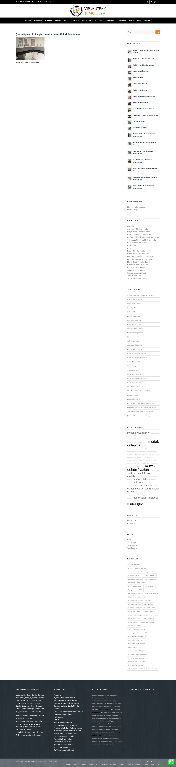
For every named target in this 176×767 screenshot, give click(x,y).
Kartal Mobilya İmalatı (134, 316)
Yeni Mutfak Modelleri (133, 370)
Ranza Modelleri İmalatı (136, 267)
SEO (48, 761)
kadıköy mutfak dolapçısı (134, 457)
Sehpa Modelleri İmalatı (136, 270)
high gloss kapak (145, 495)
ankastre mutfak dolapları (99, 724)
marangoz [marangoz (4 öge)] (148, 600)
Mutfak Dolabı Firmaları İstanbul (137, 357)
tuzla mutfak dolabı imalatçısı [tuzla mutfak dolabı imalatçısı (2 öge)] (136, 643)
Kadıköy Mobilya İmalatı (134, 312)
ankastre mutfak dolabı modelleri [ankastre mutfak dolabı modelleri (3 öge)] (137, 568)
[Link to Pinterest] (158, 2)
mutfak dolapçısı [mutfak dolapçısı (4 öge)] (133, 622)
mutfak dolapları (143, 501)
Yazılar (131, 542)
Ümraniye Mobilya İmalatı (134, 345)
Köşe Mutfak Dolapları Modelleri (136, 387)
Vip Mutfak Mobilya (29, 761)
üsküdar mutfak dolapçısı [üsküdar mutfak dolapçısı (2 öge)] (135, 665)
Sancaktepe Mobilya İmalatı (135, 328)
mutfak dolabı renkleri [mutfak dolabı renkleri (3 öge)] (134, 618)
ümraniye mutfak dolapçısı (149, 436)
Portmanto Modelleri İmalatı (137, 265)
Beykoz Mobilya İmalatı (134, 303)
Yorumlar (132, 545)
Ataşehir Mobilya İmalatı (134, 299)
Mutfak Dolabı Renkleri (134, 374)
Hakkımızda (131, 245)
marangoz (135, 504)
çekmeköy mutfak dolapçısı (135, 460)
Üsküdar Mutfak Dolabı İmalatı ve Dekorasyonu (141, 403)
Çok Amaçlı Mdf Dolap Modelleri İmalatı (142, 240)
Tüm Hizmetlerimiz (134, 276)
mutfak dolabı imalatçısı (145, 497)
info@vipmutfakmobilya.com (46, 2)
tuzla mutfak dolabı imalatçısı (148, 451)
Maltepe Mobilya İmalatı (134, 320)
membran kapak (147, 460)
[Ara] (152, 20)
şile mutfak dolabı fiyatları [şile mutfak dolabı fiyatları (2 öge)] (135, 668)
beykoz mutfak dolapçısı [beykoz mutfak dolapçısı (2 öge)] (135, 586)
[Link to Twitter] (151, 2)
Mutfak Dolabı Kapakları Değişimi (137, 378)
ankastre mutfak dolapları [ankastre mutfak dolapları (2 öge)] (135, 572)
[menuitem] (27, 20)
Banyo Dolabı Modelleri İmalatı (138, 232)
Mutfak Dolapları (133, 210)
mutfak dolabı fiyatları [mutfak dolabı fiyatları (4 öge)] (134, 611)
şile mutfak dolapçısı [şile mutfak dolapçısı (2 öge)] (151, 668)
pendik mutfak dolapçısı (150, 483)
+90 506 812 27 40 (25, 2)
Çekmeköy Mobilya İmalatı (135, 308)
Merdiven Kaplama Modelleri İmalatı (140, 259)
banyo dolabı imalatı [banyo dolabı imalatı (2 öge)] (151, 575)
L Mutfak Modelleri (132, 395)
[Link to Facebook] (147, 2)
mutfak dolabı (140, 479)
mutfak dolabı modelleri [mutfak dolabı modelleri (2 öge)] (151, 615)
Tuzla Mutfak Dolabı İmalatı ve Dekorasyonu (140, 411)
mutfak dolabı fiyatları (141, 468)
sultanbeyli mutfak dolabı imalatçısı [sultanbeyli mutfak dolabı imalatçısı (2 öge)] (138, 633)
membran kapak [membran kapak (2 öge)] (148, 604)
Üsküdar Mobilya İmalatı (134, 349)
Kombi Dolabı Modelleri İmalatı (138, 254)
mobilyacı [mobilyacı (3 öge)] (131, 607)
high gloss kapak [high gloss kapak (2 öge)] (150, 586)
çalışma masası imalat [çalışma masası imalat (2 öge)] (134, 647)
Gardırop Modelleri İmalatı (137, 243)
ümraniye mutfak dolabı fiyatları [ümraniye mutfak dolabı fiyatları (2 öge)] (137, 654)
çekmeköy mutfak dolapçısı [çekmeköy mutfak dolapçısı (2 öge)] (136, 650)
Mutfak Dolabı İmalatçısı (134, 362)
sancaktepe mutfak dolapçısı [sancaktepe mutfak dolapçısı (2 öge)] (136, 629)
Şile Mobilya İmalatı (133, 337)
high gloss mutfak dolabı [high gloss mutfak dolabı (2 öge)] (135, 590)
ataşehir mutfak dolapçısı (134, 439)
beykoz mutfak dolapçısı (107, 721)
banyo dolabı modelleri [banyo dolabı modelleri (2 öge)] (135, 579)
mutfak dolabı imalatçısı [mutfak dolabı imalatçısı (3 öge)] (135, 615)
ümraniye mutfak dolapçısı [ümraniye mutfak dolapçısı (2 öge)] (136, 658)
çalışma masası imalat (133, 451)
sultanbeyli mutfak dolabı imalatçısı (147, 449)
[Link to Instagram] (155, 2)
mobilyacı (138, 482)
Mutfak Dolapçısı (132, 366)
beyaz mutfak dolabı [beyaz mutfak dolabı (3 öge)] (149, 579)
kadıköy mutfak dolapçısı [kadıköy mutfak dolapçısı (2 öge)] (135, 593)
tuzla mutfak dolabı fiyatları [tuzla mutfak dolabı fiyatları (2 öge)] (136, 640)
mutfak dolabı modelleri (140, 492)
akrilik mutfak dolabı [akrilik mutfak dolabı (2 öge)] (134, 564)
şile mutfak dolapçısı (143, 476)
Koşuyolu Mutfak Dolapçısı (27, 62)
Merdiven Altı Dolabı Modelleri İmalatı (141, 256)
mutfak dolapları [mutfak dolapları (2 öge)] (147, 618)
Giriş (129, 540)
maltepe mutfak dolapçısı (134, 436)
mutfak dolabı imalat (133, 501)
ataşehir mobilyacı (153, 492)
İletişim (130, 248)
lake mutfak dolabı (145, 463)
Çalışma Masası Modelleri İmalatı (139, 234)
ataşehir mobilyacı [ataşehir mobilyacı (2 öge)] (150, 572)
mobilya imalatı (155, 433)
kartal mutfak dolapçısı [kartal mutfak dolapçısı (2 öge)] (151, 593)
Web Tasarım (42, 761)
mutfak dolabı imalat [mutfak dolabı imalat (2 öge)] (149, 611)
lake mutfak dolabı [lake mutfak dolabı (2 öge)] (140, 597)
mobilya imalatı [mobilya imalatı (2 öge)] (140, 607)
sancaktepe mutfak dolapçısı (140, 442)
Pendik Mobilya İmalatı (134, 324)
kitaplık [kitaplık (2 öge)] (130, 597)
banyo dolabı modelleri (133, 495)
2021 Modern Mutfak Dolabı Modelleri (138, 391)
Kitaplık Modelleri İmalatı (136, 251)
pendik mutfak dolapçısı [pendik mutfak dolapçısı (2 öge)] (147, 622)
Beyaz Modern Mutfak (133, 399)
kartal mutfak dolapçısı (106, 706)
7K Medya (54, 761)
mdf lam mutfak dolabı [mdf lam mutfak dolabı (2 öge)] (134, 604)
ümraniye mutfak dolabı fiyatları (151, 454)
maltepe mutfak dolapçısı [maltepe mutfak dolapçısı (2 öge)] (135, 600)
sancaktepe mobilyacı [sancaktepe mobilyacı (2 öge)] (134, 625)
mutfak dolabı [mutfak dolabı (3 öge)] (151, 607)
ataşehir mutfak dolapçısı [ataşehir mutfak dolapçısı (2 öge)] (135, 575)
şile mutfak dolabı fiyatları (149, 439)
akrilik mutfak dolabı (147, 446)
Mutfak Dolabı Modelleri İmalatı (138, 262)
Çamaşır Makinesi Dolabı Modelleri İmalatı (143, 237)
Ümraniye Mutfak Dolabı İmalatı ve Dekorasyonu (141, 407)
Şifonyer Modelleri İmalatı (136, 273)
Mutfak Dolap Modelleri (134, 382)
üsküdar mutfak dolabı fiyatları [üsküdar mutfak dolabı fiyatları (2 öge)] (137, 661)
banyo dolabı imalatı (138, 467)
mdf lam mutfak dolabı (148, 457)
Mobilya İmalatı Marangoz (136, 207)
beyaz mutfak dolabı (110, 735)
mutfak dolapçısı (104, 709)
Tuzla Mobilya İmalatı (133, 341)
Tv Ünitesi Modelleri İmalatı (137, 278)
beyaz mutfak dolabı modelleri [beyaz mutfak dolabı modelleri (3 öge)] (137, 582)
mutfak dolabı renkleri (138, 432)
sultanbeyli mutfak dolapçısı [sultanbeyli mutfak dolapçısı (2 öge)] (136, 636)
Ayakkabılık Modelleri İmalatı (138, 229)
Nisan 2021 (131, 523)
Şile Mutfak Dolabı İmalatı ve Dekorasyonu (139, 416)
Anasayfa (130, 226)
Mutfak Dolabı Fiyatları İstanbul (136, 353)
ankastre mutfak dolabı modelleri (103, 732)
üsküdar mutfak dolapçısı (134, 454)
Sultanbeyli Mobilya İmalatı (135, 333)
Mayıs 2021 (131, 521)
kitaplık (129, 442)
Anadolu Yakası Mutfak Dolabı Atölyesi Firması (141, 295)
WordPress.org (132, 548)
